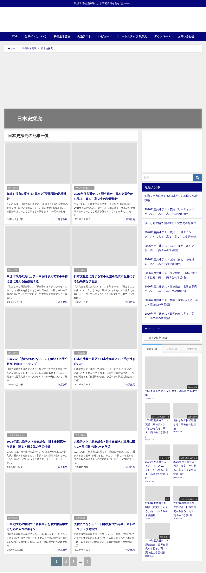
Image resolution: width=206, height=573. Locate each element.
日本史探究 (13, 188)
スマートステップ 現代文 (131, 36)
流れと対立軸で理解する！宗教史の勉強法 (170, 223)
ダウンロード (162, 36)
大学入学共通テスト (84, 188)
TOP (14, 36)
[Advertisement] (103, 81)
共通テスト (84, 36)
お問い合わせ (186, 36)
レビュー (103, 36)
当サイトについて (36, 36)
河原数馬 (62, 219)
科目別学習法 (62, 36)
